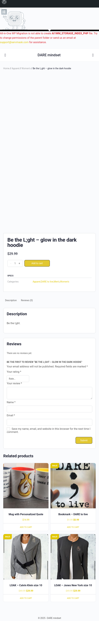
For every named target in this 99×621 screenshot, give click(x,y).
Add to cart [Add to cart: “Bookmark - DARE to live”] (73, 527)
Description (11, 300)
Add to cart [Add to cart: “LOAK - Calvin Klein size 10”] (26, 598)
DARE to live (47, 281)
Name (11, 402)
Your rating (14, 371)
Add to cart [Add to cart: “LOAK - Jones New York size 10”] (73, 598)
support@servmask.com (14, 42)
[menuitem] (4, 4)
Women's (26, 68)
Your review (14, 383)
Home (6, 68)
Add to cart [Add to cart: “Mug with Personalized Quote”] (26, 527)
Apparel (15, 68)
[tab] (10, 300)
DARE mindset (49, 55)
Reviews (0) (27, 300)
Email (11, 415)
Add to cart (37, 263)
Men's (57, 281)
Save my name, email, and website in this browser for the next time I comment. (48, 430)
